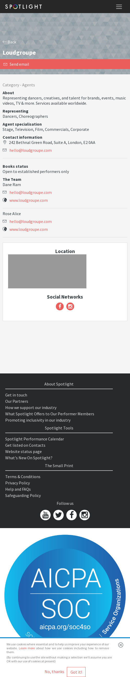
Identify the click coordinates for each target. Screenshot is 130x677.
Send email (16, 64)
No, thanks (54, 671)
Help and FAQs (18, 489)
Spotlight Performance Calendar (34, 438)
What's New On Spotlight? (28, 457)
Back (9, 41)
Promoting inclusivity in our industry (37, 420)
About (8, 92)
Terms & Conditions (22, 476)
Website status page (23, 451)
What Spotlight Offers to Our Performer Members (49, 413)
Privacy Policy (17, 482)
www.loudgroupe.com (28, 200)
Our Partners (16, 401)
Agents (28, 84)
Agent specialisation (22, 124)
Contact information (22, 137)
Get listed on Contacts (25, 445)
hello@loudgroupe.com (30, 150)
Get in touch (16, 395)
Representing (15, 111)
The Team (12, 179)
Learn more (27, 648)
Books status (15, 166)
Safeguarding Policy (23, 495)
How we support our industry (30, 407)
